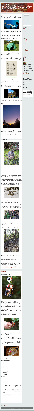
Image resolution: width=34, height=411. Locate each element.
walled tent (2, 137)
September (26, 42)
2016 (24, 37)
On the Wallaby (26, 49)
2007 (24, 60)
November (26, 40)
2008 (24, 59)
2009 (24, 58)
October (26, 41)
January (26, 52)
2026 (24, 28)
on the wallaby (16, 267)
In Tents (2, 15)
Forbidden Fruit (3, 271)
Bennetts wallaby (5, 267)
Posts (25, 14)
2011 (24, 56)
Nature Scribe (5, 4)
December (26, 39)
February (26, 51)
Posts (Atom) (5, 405)
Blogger (24, 408)
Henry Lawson (8, 267)
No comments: (10, 266)
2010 (24, 57)
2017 (24, 36)
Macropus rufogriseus (12, 267)
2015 (24, 38)
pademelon (19, 267)
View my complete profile (26, 73)
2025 (24, 29)
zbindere (19, 408)
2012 (24, 55)
